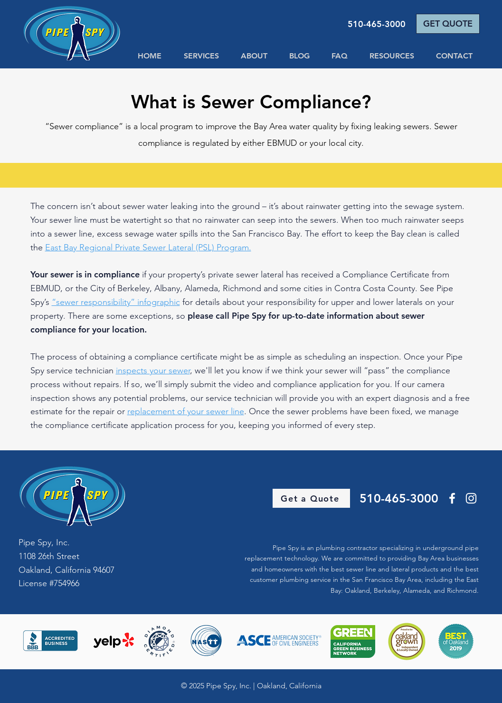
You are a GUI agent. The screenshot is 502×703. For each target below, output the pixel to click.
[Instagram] (471, 498)
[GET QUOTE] (448, 24)
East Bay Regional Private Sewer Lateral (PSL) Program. (148, 247)
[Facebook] (452, 498)
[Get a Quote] (311, 498)
